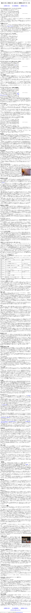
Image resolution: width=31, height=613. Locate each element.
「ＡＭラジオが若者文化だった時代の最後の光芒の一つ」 (8, 421)
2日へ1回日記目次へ (15, 5)
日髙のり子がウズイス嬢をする (5, 417)
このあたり (3, 182)
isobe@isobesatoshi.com (19, 612)
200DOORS (29, 395)
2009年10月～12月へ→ (24, 5)
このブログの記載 (4, 404)
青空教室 (27, 464)
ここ (15, 64)
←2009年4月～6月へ (6, 5)
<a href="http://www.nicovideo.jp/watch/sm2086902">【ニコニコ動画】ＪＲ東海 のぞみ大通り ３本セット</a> (24, 37)
